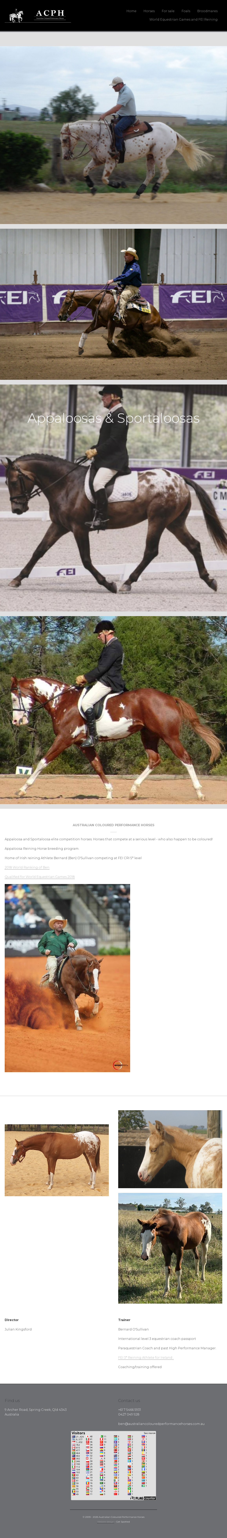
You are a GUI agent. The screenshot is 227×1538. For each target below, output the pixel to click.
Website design (105, 1521)
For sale (168, 11)
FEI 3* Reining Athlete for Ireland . (146, 1357)
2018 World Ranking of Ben (27, 867)
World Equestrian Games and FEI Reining (183, 19)
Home (131, 11)
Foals (186, 11)
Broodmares (207, 11)
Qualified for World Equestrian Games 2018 (40, 877)
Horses (149, 11)
